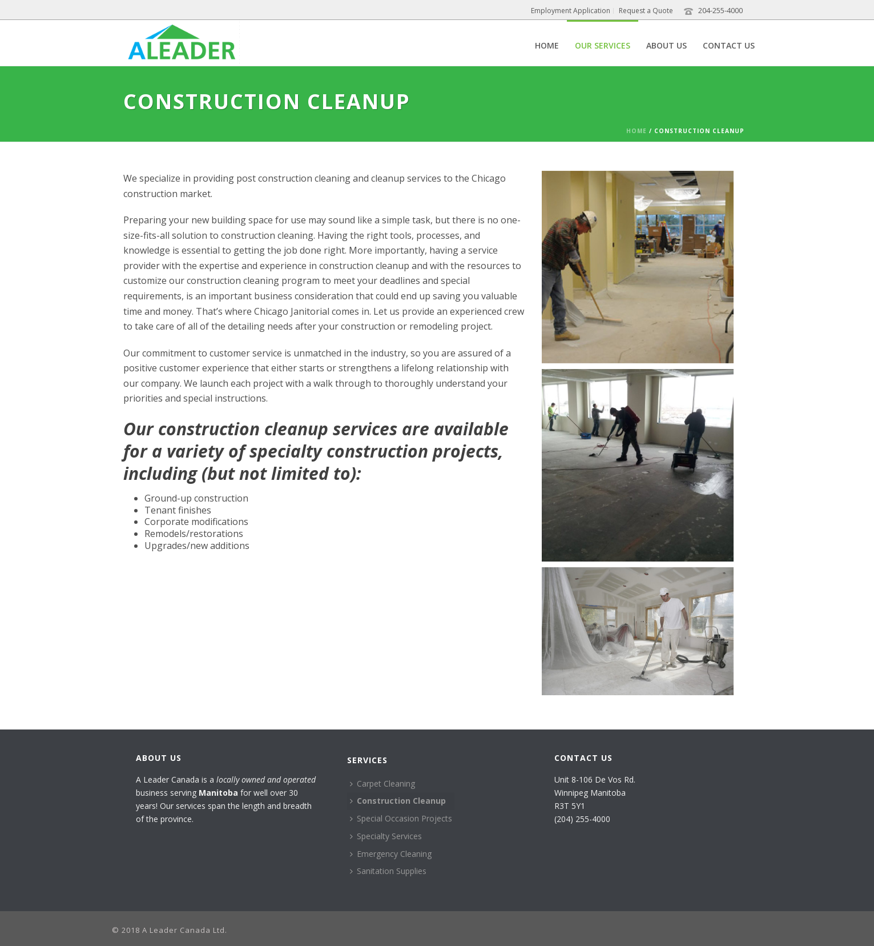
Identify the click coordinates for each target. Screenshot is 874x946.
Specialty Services (386, 836)
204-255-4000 (720, 10)
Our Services (602, 45)
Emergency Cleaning (391, 853)
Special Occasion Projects (401, 818)
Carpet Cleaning (382, 783)
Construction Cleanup (398, 800)
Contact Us (729, 45)
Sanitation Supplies (388, 870)
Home (547, 45)
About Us (666, 45)
